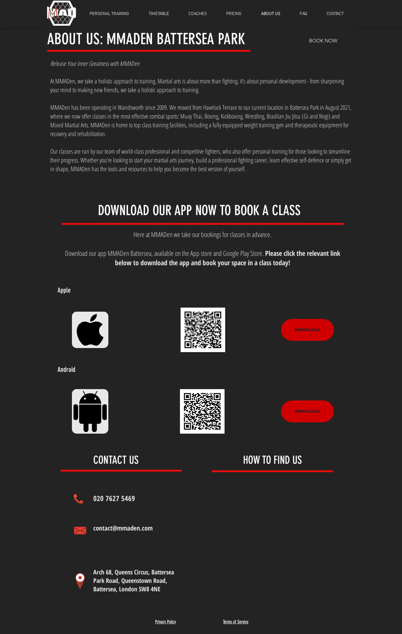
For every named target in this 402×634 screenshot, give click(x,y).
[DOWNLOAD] (307, 330)
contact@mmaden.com (123, 528)
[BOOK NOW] (323, 40)
